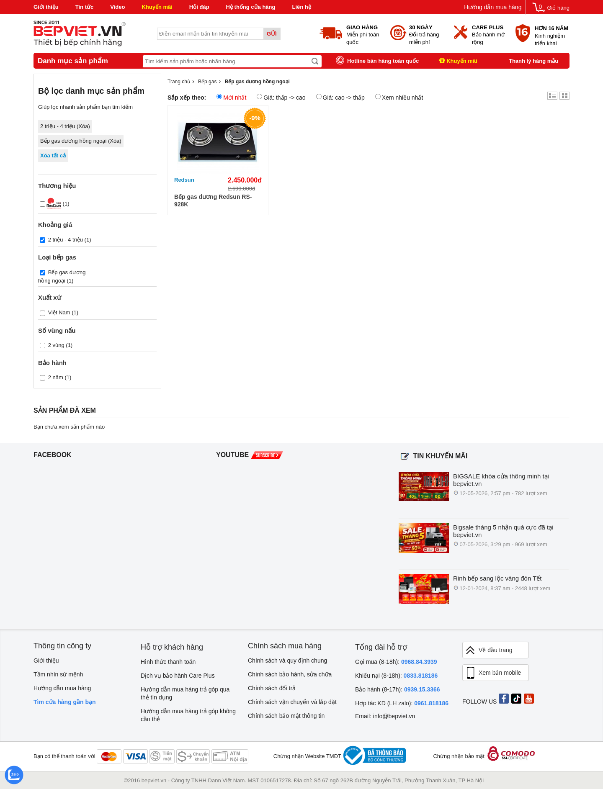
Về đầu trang (489, 650)
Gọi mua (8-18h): (396, 661)
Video (117, 7)
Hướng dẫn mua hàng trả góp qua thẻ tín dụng (185, 693)
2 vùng (56, 345)
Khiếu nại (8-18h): (396, 675)
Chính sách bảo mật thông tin (286, 715)
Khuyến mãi (157, 7)
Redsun (184, 180)
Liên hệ (301, 7)
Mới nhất (231, 97)
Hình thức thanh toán (168, 661)
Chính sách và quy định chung (287, 660)
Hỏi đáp (199, 7)
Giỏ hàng (558, 8)
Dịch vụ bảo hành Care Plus (178, 675)
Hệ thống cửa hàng (251, 7)
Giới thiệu (46, 7)
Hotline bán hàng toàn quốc (383, 61)
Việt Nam (59, 312)
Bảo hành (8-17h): (397, 689)
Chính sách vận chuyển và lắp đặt (292, 702)
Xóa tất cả (53, 155)
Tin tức (84, 7)
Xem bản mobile (493, 673)
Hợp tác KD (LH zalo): (401, 703)
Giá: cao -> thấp (340, 97)
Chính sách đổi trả (272, 688)
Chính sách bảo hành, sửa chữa (290, 674)
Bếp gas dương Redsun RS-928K (213, 200)
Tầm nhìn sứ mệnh (58, 674)
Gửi (272, 34)
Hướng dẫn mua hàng (492, 7)
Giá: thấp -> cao (281, 97)
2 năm (55, 377)
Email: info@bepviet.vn (385, 716)
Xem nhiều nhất (399, 97)
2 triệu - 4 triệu (65, 239)
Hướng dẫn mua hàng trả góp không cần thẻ (188, 715)
